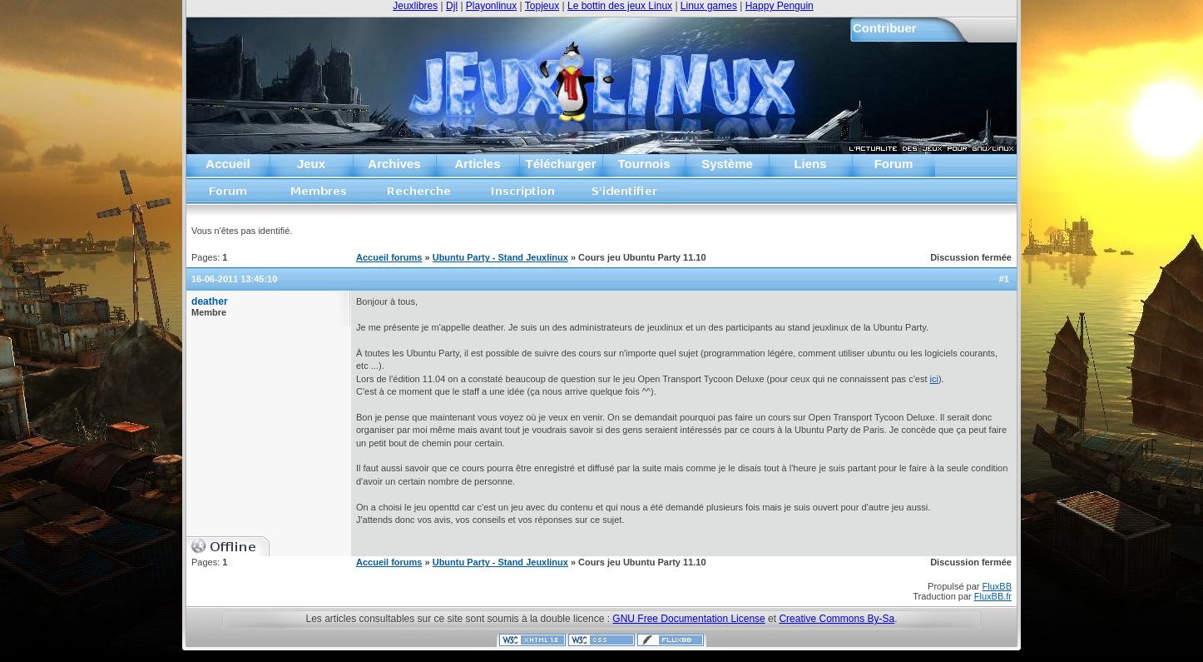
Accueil (227, 164)
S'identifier (625, 196)
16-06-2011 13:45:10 (234, 279)
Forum (893, 164)
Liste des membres (319, 196)
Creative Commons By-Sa (836, 619)
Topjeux (542, 6)
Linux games (709, 6)
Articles (477, 164)
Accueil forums (228, 196)
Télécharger (560, 164)
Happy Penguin (779, 6)
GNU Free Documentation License (688, 619)
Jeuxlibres (415, 6)
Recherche (419, 196)
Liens (810, 164)
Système (727, 164)
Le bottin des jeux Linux (619, 6)
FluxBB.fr (993, 596)
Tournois (643, 164)
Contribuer (885, 28)
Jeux (311, 164)
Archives (394, 164)
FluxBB (997, 586)
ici (934, 379)
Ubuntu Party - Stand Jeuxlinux (500, 257)
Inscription (522, 196)
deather (209, 301)
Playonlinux (491, 6)
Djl (452, 6)
